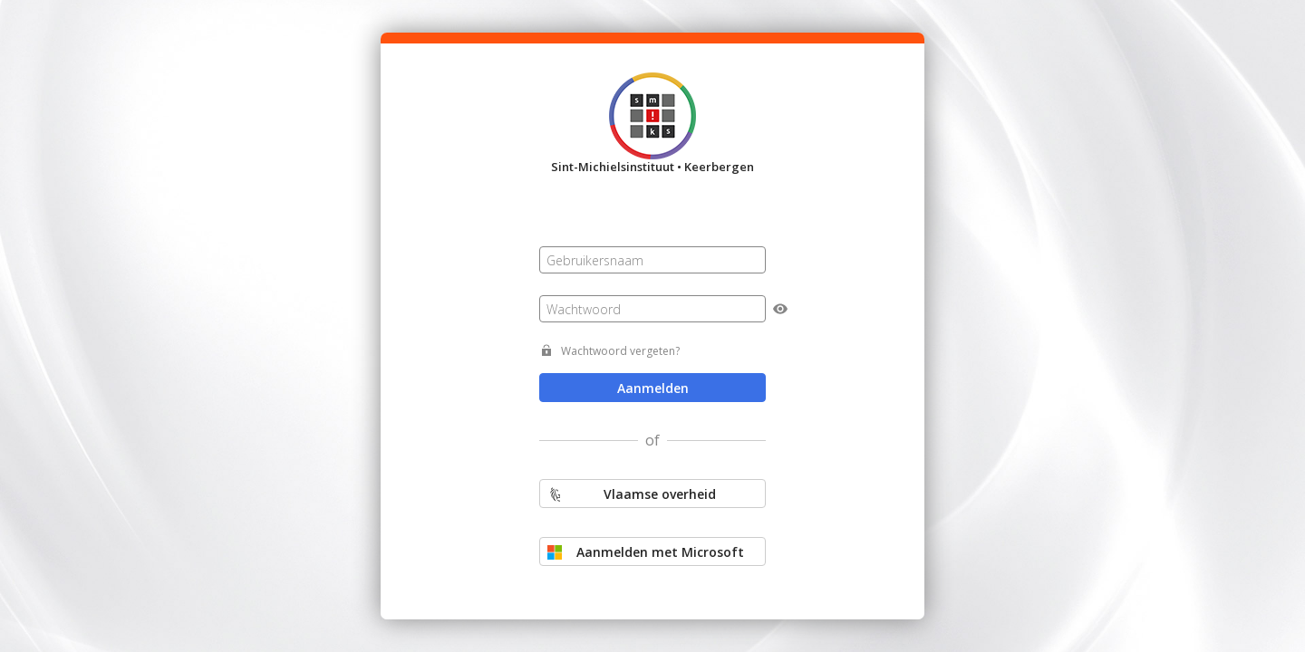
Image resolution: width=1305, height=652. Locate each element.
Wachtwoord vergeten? (620, 351)
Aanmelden (653, 388)
